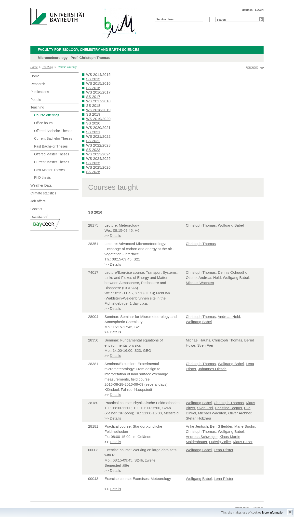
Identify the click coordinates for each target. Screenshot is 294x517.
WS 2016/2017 (98, 92)
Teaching (47, 67)
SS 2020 (93, 123)
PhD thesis (42, 177)
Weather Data (41, 185)
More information (273, 512)
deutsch (247, 9)
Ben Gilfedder (221, 426)
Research (37, 84)
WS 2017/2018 (98, 101)
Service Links (165, 19)
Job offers (37, 201)
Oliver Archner (239, 413)
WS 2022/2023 (98, 145)
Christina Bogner (228, 408)
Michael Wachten (200, 283)
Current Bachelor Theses (53, 138)
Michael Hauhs (198, 340)
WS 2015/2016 (98, 83)
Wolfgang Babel (231, 225)
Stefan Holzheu (198, 418)
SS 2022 (93, 141)
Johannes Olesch (212, 369)
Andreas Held (210, 277)
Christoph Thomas (201, 225)
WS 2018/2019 (98, 110)
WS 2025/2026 (98, 167)
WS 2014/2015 (98, 74)
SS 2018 (93, 105)
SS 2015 (93, 79)
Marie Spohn (244, 426)
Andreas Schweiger (201, 437)
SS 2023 (93, 150)
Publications (39, 92)
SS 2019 (93, 114)
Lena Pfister (223, 450)
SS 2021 (93, 132)
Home (34, 67)
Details (115, 235)
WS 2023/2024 (98, 154)
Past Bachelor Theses (51, 146)
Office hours (43, 123)
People (35, 100)
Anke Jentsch (197, 426)
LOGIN (259, 9)
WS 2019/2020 (98, 119)
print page (252, 67)
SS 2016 (93, 88)
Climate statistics (43, 193)
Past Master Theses (49, 170)
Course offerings (68, 67)
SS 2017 (93, 97)
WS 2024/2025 (98, 158)
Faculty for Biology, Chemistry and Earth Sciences (88, 50)
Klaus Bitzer (243, 442)
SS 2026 (93, 172)
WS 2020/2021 (98, 127)
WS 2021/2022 (98, 136)
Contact (36, 209)
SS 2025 (93, 163)
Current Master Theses (51, 162)
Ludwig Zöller (220, 442)
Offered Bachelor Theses (53, 131)
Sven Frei (205, 345)
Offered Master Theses (51, 154)
